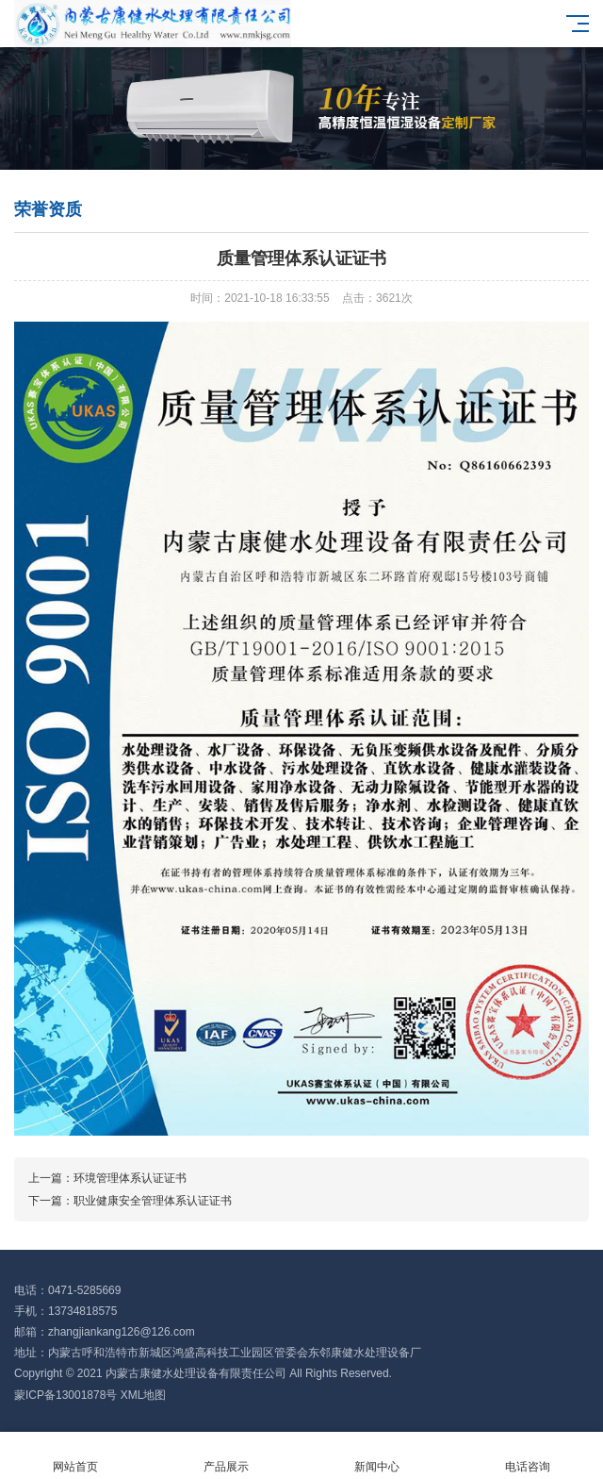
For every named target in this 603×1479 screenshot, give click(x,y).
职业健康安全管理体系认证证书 (152, 1200)
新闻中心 (377, 1455)
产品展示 (226, 1455)
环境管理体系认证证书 (130, 1178)
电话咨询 (527, 1455)
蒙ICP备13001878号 (65, 1395)
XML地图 (144, 1395)
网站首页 (75, 1455)
